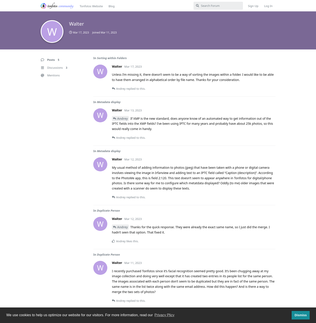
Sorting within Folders (112, 58)
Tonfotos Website (91, 6)
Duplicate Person (108, 210)
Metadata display (108, 102)
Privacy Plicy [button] (164, 315)
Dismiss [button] (300, 315)
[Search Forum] (218, 6)
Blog (111, 6)
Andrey (122, 118)
